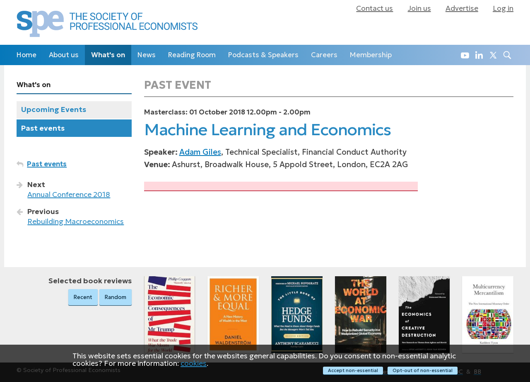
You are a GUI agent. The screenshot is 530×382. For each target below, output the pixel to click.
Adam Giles (200, 152)
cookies (194, 362)
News (146, 55)
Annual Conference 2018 (68, 194)
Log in (503, 8)
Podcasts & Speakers (263, 55)
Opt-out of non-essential (423, 370)
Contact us (374, 8)
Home (26, 55)
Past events (43, 128)
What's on (108, 55)
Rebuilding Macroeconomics (75, 221)
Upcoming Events (53, 109)
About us (64, 55)
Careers (324, 55)
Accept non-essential (353, 370)
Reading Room (192, 55)
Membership (371, 55)
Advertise (462, 8)
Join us (419, 8)
